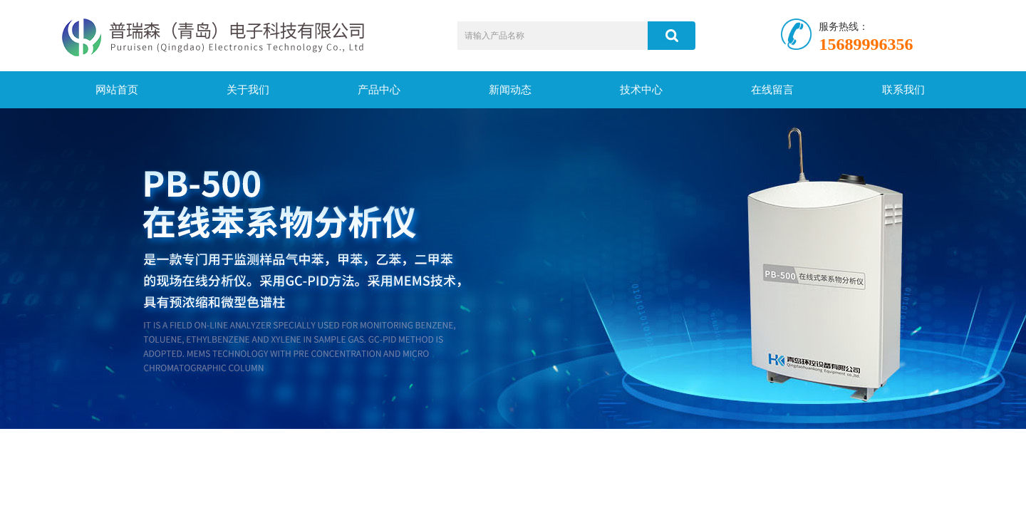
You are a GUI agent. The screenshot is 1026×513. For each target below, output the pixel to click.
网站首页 (116, 89)
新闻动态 (510, 89)
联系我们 (903, 89)
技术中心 (641, 89)
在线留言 (772, 89)
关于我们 (248, 89)
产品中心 (379, 89)
